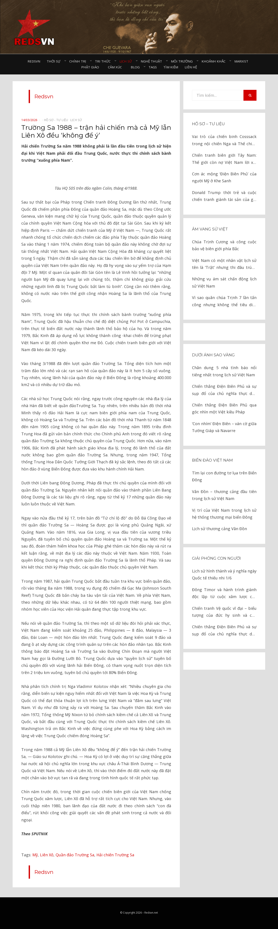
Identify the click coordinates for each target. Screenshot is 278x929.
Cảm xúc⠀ (116, 67)
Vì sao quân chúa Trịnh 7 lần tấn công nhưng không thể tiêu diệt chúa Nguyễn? (224, 301)
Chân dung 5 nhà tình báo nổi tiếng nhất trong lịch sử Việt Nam (224, 371)
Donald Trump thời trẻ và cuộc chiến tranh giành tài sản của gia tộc (224, 196)
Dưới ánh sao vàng (213, 355)
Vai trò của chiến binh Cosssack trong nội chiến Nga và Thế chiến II (224, 140)
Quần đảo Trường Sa (75, 854)
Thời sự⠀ (55, 61)
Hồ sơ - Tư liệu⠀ (57, 120)
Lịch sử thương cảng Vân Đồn (219, 528)
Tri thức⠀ (104, 61)
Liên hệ (191, 67)
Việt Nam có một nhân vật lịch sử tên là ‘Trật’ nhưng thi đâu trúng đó (224, 264)
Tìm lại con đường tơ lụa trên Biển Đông (224, 476)
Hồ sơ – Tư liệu (208, 124)
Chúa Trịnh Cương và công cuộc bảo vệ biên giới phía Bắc (224, 245)
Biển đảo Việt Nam (212, 460)
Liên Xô (46, 854)
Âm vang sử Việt (210, 229)
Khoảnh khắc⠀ (215, 61)
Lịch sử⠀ (126, 61)
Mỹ (35, 854)
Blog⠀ (136, 67)
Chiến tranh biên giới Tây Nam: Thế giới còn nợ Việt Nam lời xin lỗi (224, 159)
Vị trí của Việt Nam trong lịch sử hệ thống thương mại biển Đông (224, 514)
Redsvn (34, 61)
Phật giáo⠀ (91, 67)
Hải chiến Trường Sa (115, 854)
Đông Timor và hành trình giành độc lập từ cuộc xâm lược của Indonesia (224, 593)
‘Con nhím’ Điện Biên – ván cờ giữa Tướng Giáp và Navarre (224, 427)
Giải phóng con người (216, 558)
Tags (153, 67)
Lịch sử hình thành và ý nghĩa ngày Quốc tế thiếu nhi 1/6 (224, 574)
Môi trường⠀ (183, 61)
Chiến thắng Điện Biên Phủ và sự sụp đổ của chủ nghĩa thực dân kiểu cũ (224, 390)
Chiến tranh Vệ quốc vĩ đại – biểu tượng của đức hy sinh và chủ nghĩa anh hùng (224, 612)
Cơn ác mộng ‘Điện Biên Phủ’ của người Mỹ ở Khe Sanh (224, 177)
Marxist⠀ (242, 61)
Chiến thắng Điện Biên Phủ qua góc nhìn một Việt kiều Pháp (224, 408)
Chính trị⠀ (78, 61)
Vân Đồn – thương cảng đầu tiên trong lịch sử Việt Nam (224, 495)
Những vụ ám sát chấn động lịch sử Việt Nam (224, 282)
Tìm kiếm (170, 67)
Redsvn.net (151, 912)
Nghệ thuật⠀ (152, 61)
